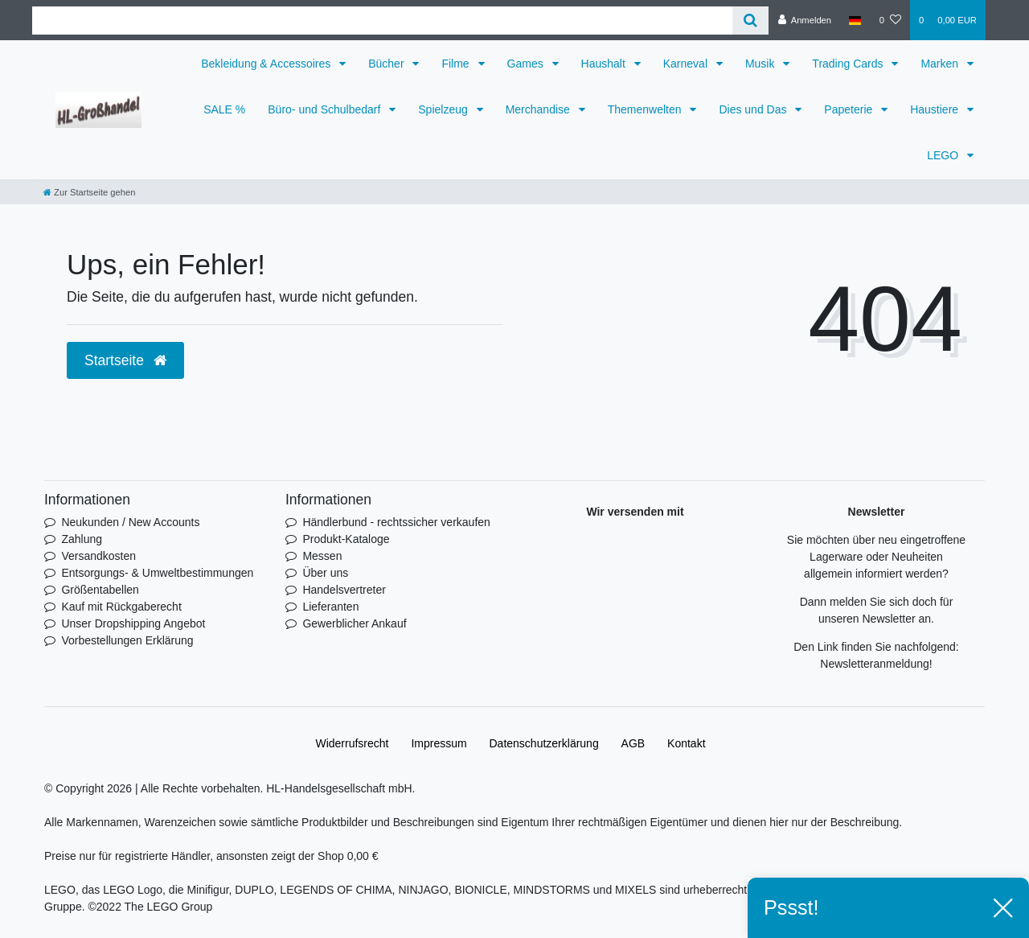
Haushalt (605, 63)
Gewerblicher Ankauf (354, 623)
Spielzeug (444, 109)
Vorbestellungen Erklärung (127, 640)
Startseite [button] (125, 360)
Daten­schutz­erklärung (544, 743)
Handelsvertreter (344, 589)
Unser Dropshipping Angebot (133, 623)
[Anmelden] (804, 20)
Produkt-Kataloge (345, 539)
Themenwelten (646, 109)
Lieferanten (330, 606)
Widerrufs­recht (351, 743)
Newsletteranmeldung (874, 663)
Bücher (387, 63)
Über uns (325, 572)
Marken (940, 63)
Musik (761, 63)
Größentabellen (100, 589)
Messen (322, 555)
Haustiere (935, 109)
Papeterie (849, 109)
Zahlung (81, 539)
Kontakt (686, 743)
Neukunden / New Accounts (130, 522)
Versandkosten (98, 555)
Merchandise (539, 109)
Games (527, 63)
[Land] (855, 20)
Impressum (438, 743)
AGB (633, 743)
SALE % (224, 109)
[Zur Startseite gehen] (89, 192)
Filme (456, 63)
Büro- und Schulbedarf (325, 109)
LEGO (944, 155)
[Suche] (750, 20)
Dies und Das (754, 109)
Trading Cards (849, 63)
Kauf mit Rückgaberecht (121, 606)
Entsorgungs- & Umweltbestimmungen (157, 572)
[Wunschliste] (890, 20)
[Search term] (382, 20)
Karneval (687, 63)
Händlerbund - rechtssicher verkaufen (396, 522)
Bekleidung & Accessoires (267, 63)
